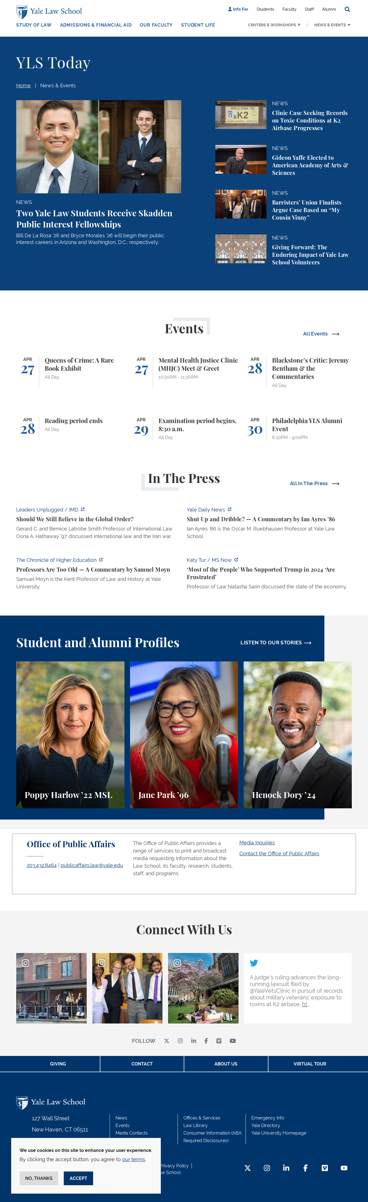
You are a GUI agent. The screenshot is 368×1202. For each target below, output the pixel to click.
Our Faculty (156, 25)
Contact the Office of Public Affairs (279, 853)
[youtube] (233, 1041)
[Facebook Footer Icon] (305, 1169)
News (121, 1118)
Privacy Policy (174, 1165)
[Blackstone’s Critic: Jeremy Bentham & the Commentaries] (298, 372)
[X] (166, 1041)
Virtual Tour (310, 1064)
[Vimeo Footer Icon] (324, 1169)
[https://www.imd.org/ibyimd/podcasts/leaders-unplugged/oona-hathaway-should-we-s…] (98, 524)
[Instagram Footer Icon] (266, 1169)
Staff (309, 9)
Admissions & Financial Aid (96, 25)
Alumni (329, 9)
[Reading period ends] (70, 428)
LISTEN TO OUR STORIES (271, 642)
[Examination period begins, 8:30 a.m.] (184, 428)
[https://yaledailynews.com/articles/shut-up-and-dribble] (269, 524)
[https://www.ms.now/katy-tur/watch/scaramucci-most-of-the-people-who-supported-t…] (269, 575)
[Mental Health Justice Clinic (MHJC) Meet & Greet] (184, 372)
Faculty (289, 9)
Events (122, 1125)
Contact (142, 1064)
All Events (316, 334)
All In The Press (309, 483)
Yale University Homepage (278, 1133)
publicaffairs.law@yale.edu (92, 865)
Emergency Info (267, 1118)
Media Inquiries (257, 843)
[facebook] (206, 1041)
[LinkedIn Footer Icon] (286, 1169)
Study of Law (34, 25)
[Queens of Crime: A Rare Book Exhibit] (70, 372)
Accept (78, 1178)
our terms (133, 1159)
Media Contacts (131, 1133)
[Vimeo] (218, 1041)
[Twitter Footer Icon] (247, 1169)
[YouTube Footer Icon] (344, 1169)
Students (265, 9)
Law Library (195, 1125)
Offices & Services (201, 1118)
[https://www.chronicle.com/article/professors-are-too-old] (98, 575)
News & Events (330, 25)
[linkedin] (193, 1041)
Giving (58, 1064)
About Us (225, 1064)
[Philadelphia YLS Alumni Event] (298, 428)
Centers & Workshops (272, 25)
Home (23, 85)
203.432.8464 (42, 865)
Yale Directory (265, 1125)
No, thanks (39, 1178)
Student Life (198, 25)
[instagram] (180, 1041)
